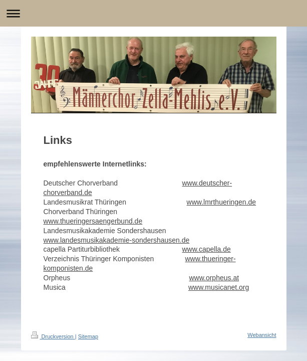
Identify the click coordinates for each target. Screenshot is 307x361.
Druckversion (53, 336)
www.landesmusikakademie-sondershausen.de (117, 240)
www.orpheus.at (214, 278)
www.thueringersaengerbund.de (93, 221)
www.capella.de (206, 249)
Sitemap (88, 336)
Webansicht (261, 335)
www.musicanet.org (218, 287)
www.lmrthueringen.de (221, 202)
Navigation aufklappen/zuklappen (153, 13)
